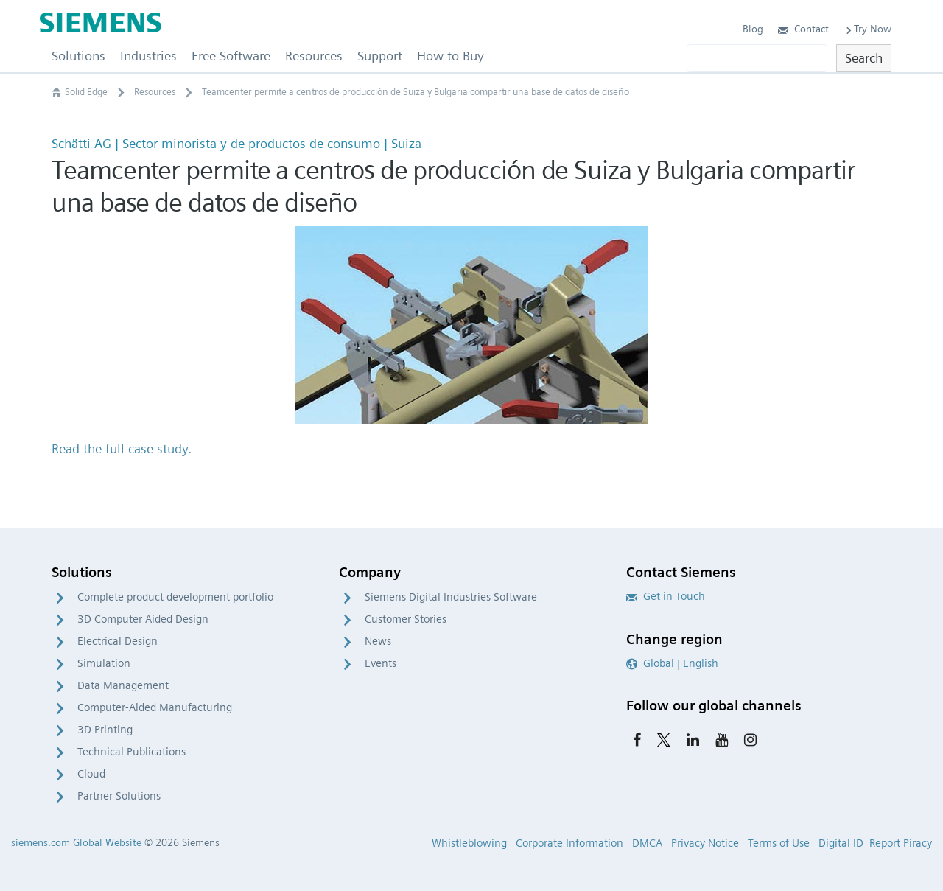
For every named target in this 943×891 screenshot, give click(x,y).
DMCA (647, 843)
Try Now (867, 29)
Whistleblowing (469, 843)
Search (864, 58)
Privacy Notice (705, 843)
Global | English (672, 663)
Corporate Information (569, 843)
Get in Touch (665, 596)
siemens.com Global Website (76, 842)
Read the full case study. (122, 448)
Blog (753, 29)
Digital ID (840, 843)
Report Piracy (900, 843)
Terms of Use (779, 843)
